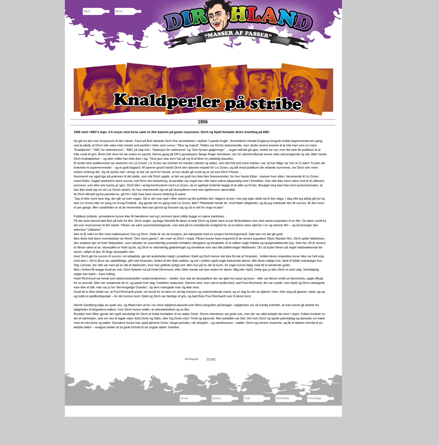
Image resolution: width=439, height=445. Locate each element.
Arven (184, 398)
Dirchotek (282, 398)
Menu (119, 11)
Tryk (247, 398)
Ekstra (217, 398)
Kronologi (314, 398)
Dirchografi (191, 359)
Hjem (87, 11)
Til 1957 (211, 359)
